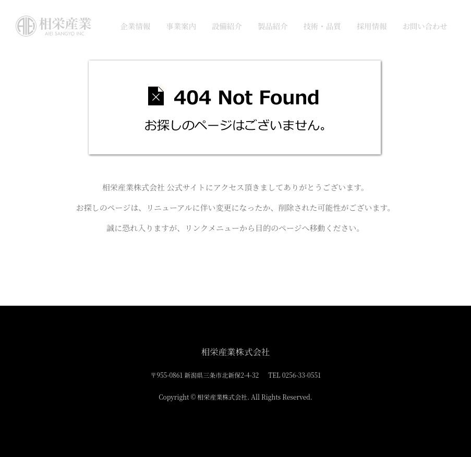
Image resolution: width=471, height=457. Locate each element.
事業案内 (181, 25)
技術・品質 (322, 25)
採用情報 (372, 25)
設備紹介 (227, 25)
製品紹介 (273, 25)
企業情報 (135, 25)
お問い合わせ (425, 25)
